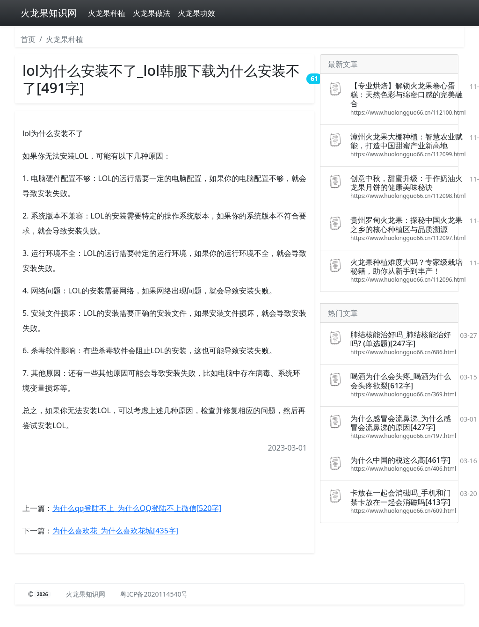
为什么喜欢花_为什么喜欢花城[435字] (115, 530)
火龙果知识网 (49, 13)
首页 (28, 39)
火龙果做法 (151, 13)
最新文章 (343, 64)
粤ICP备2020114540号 (154, 594)
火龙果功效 (196, 13)
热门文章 (343, 313)
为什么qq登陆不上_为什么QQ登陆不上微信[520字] (137, 508)
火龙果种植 (106, 13)
